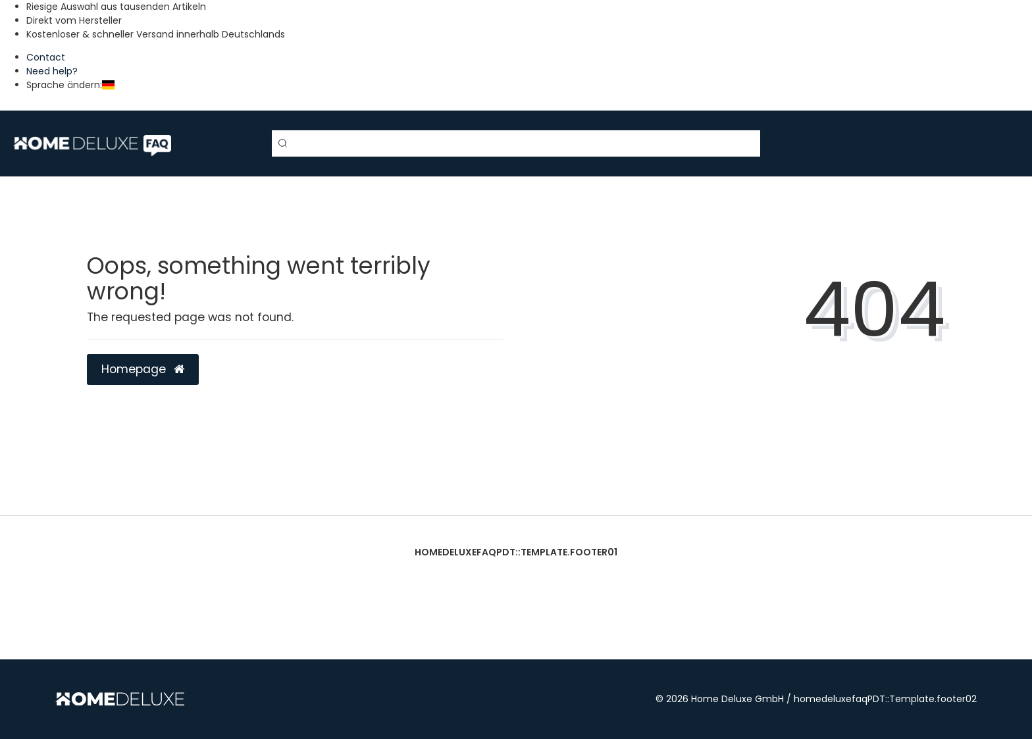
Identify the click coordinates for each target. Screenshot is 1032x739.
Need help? (52, 71)
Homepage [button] (142, 369)
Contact (45, 57)
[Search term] (516, 143)
